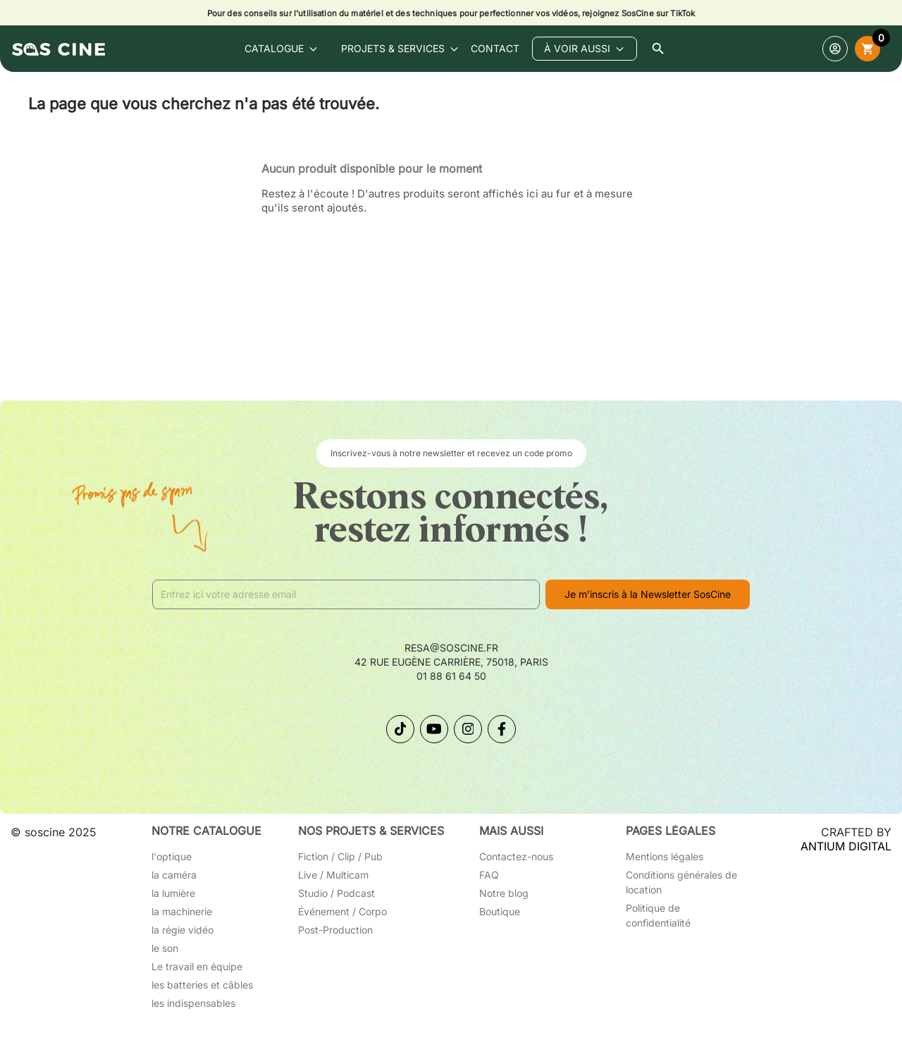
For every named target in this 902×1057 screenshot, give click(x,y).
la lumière (173, 893)
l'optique (172, 856)
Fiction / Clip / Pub (340, 856)
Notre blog (504, 893)
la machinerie (182, 911)
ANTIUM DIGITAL (846, 846)
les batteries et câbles (202, 985)
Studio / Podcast (336, 893)
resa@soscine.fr (451, 648)
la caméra (174, 875)
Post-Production (335, 930)
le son (165, 948)
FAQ (489, 875)
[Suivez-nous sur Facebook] (502, 729)
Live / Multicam (333, 875)
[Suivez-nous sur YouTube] (434, 729)
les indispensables (193, 1003)
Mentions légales (664, 856)
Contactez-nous (516, 856)
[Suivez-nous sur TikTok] (400, 729)
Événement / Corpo (342, 911)
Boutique (499, 911)
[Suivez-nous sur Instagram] (468, 729)
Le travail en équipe (197, 966)
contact (495, 48)
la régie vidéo (183, 930)
